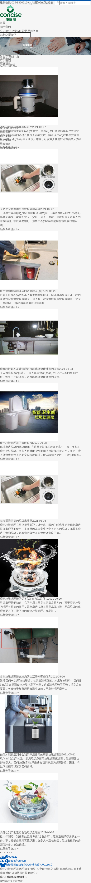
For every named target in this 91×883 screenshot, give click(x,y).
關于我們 (5, 26)
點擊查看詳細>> (9, 147)
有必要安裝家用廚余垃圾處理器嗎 (20, 209)
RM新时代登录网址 (11, 880)
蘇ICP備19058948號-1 (13, 876)
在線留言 (5, 143)
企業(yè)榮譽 (19, 30)
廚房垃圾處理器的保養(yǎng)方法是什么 (24, 598)
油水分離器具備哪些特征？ (16, 127)
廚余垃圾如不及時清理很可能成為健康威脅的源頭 (29, 368)
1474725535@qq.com (13, 860)
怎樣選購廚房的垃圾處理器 (16, 520)
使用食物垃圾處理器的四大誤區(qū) (21, 290)
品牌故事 (33, 30)
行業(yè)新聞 (7, 64)
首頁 (2, 22)
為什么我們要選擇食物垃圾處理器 (20, 832)
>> (10, 852)
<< (1, 852)
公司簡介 (5, 30)
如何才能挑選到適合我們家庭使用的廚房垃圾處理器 (31, 754)
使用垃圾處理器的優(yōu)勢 (16, 442)
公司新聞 (5, 60)
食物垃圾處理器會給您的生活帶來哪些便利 (25, 676)
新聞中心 (13, 56)
